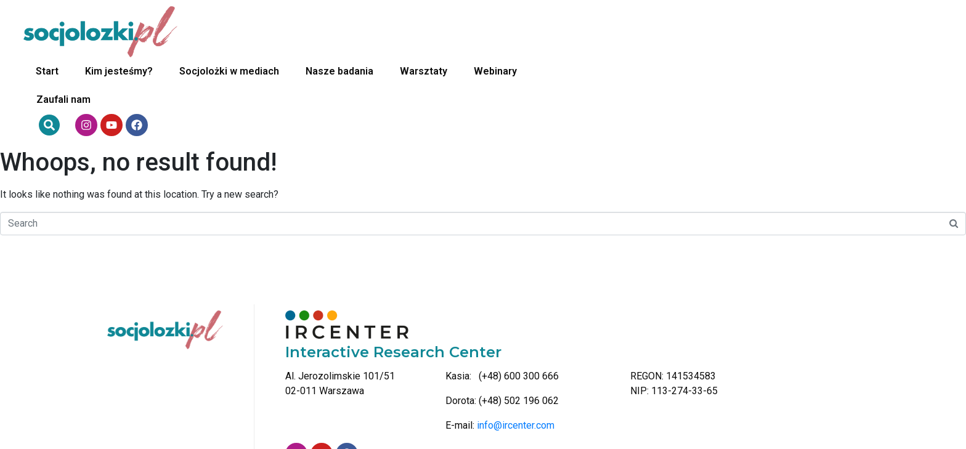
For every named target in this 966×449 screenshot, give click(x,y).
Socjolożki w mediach (436, 32)
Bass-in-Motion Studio (893, 429)
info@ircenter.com (515, 346)
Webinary (702, 32)
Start (254, 32)
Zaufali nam (777, 32)
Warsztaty (630, 32)
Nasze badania (546, 32)
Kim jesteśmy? (326, 32)
